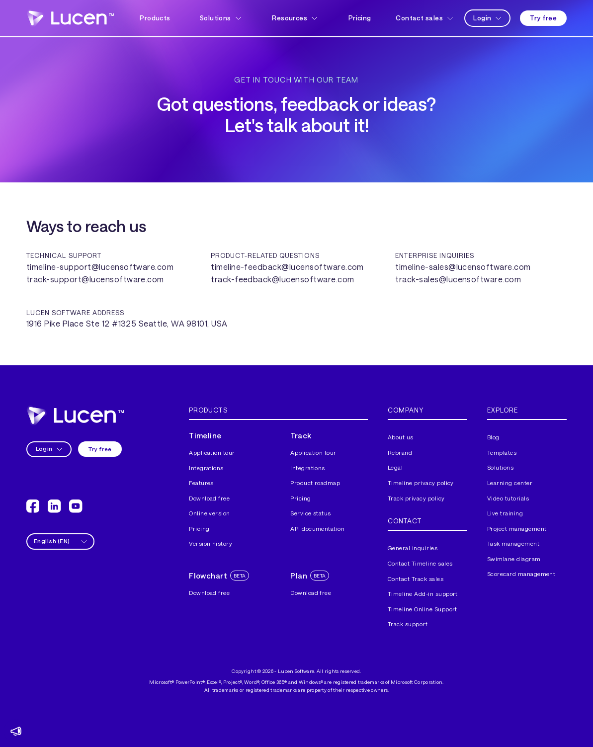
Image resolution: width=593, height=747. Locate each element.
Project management (517, 528)
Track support (407, 624)
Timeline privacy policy (421, 483)
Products (155, 18)
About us (401, 437)
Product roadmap (315, 483)
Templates (501, 452)
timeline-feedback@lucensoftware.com (287, 266)
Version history (210, 543)
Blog (493, 437)
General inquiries (412, 548)
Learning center (509, 483)
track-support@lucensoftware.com (95, 279)
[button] (221, 18)
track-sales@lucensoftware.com (458, 279)
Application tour (212, 452)
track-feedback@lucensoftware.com (282, 279)
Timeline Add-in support (423, 593)
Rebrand (400, 452)
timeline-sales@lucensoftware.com (462, 266)
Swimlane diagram (514, 559)
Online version (209, 513)
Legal (395, 467)
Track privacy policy (416, 498)
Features (201, 483)
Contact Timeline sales (420, 563)
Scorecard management (521, 574)
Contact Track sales (415, 579)
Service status (310, 513)
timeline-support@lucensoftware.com (99, 266)
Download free (209, 498)
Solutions (500, 467)
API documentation (317, 528)
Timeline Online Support (422, 609)
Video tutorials (508, 498)
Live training (505, 513)
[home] (70, 18)
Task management (513, 543)
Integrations (206, 468)
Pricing (359, 18)
